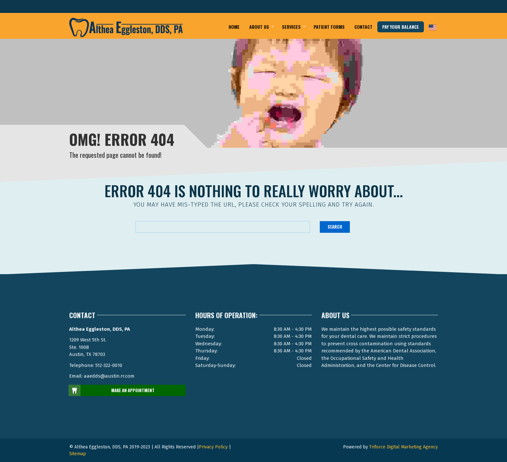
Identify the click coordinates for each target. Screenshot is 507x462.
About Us (259, 26)
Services (291, 26)
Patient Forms (329, 26)
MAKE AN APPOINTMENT (112, 390)
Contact (363, 26)
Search (335, 226)
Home (234, 26)
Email (103, 7)
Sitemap (77, 454)
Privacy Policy (213, 447)
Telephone (410, 7)
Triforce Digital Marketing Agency (403, 447)
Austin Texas (153, 7)
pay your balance (400, 26)
